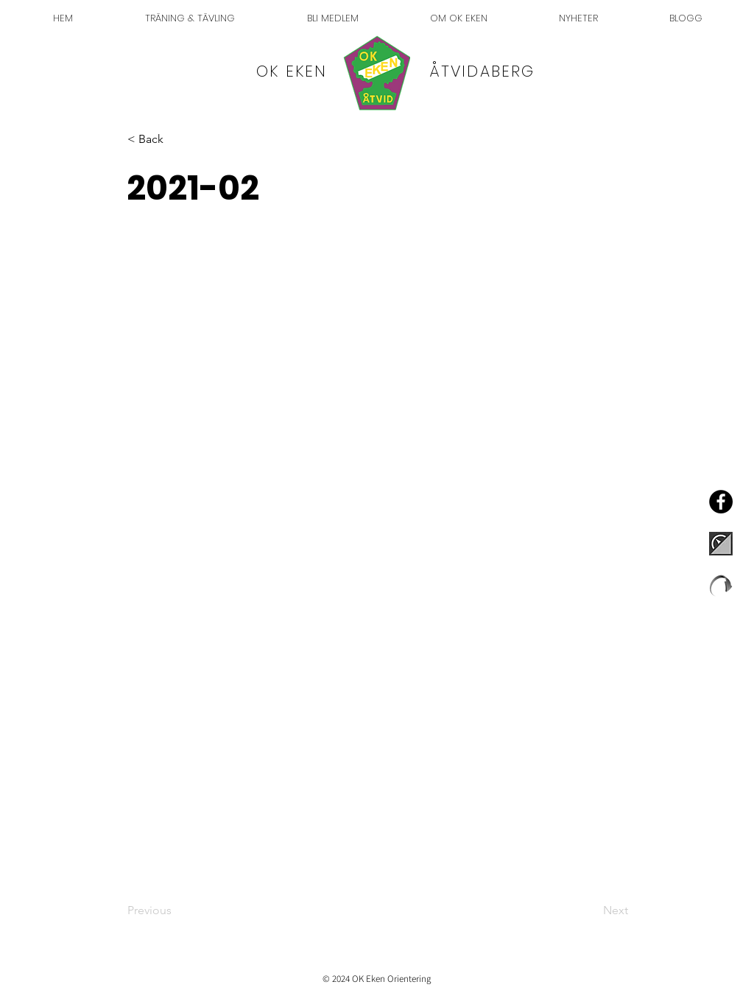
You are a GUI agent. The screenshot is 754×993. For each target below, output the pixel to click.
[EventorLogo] (721, 543)
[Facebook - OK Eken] (721, 501)
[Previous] (176, 910)
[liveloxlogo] (721, 585)
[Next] (591, 910)
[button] (176, 139)
